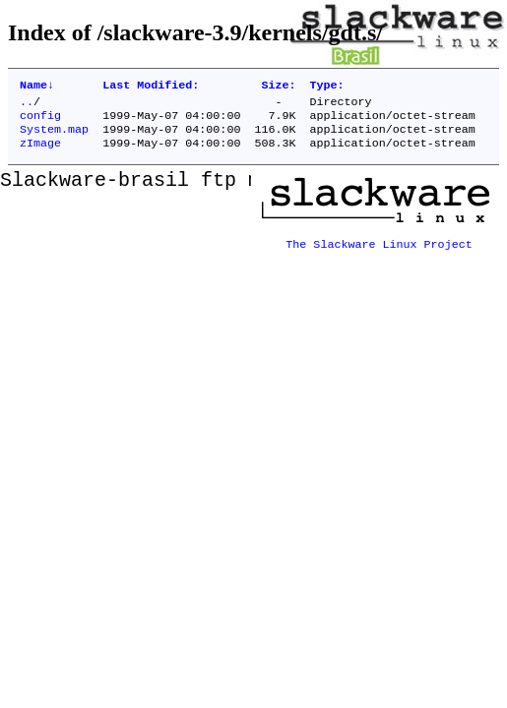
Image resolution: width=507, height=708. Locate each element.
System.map (54, 137)
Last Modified (150, 86)
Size (278, 86)
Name (37, 86)
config (40, 121)
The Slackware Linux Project (379, 247)
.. (26, 105)
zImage (40, 152)
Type (326, 86)
